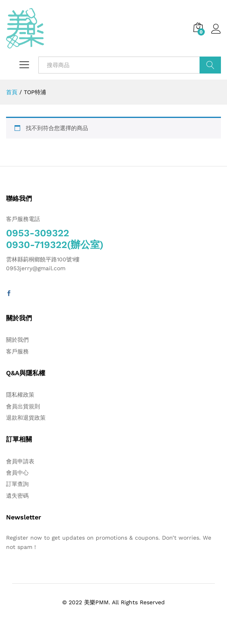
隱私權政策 (20, 394)
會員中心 (17, 472)
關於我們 (17, 339)
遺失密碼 (17, 495)
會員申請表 (20, 461)
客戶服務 (17, 351)
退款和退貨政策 (26, 417)
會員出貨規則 (23, 406)
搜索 (210, 65)
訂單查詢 (17, 484)
